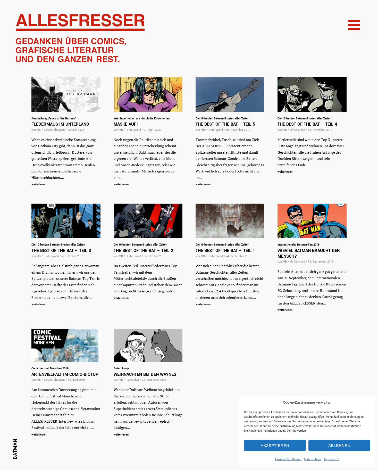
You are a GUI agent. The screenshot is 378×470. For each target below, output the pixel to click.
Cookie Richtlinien (288, 459)
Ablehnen (339, 445)
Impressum (331, 459)
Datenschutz (312, 459)
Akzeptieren (275, 445)
